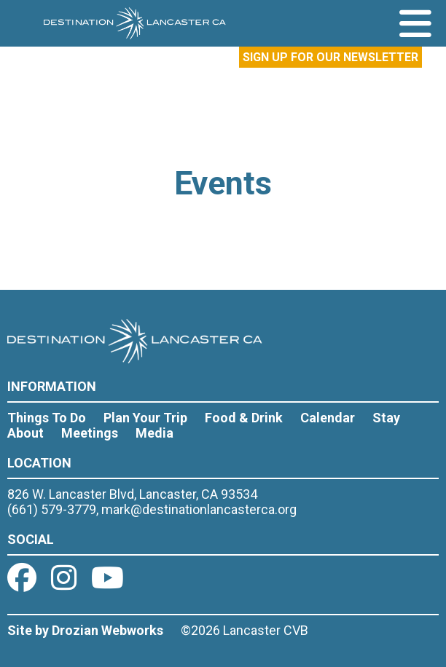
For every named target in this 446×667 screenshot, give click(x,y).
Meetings (89, 433)
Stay (386, 417)
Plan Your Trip (145, 417)
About (25, 433)
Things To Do (46, 417)
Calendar (327, 417)
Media (154, 433)
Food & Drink (244, 417)
